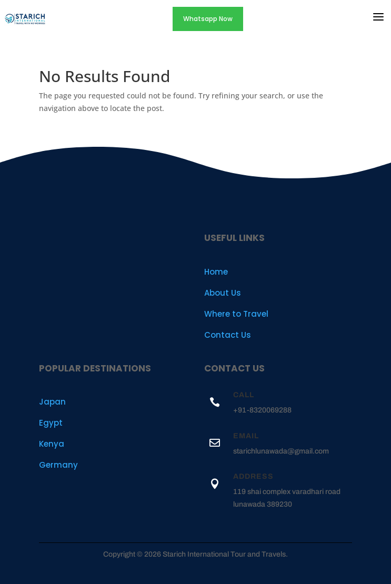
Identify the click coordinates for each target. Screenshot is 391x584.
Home (216, 271)
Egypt (51, 422)
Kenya (51, 443)
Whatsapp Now (208, 18)
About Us (222, 292)
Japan (52, 401)
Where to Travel (236, 313)
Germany (58, 464)
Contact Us (227, 334)
